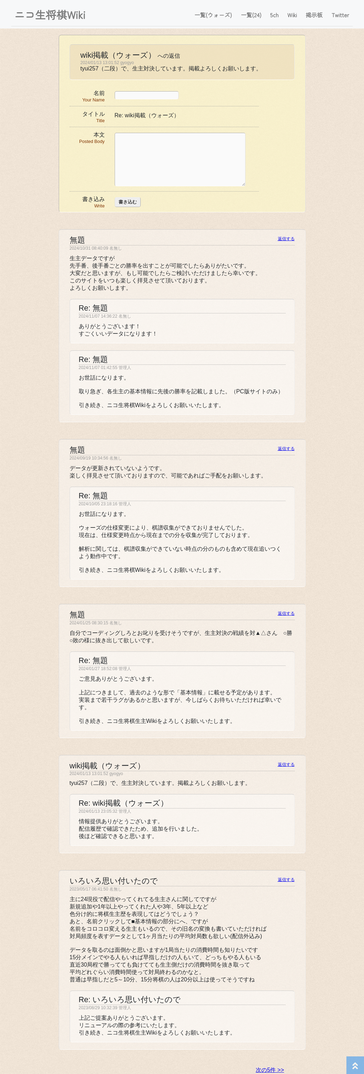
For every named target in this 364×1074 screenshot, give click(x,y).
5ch (274, 15)
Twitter (340, 15)
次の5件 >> (270, 1070)
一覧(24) (251, 15)
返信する (286, 238)
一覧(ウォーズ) (213, 15)
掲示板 (314, 15)
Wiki (292, 15)
